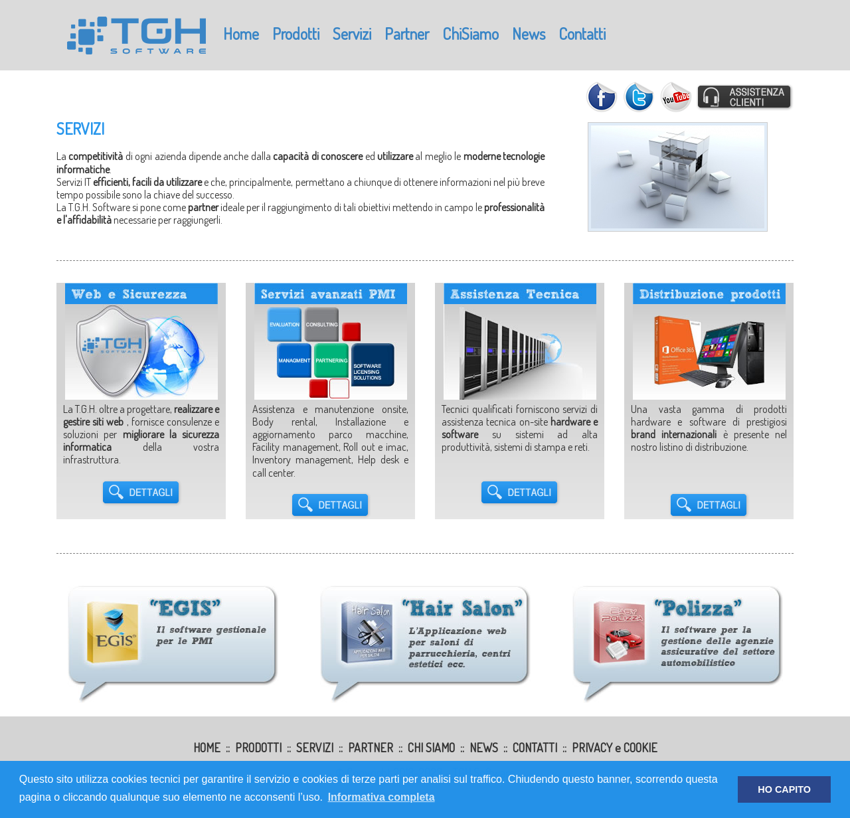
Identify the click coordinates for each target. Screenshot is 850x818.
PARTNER (370, 747)
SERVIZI (314, 747)
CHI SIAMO (431, 747)
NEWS (483, 747)
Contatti (582, 33)
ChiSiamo (470, 33)
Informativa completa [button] (381, 797)
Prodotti (295, 33)
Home (241, 33)
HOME (206, 747)
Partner (406, 33)
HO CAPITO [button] (784, 789)
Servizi (352, 33)
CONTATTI (535, 747)
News (528, 33)
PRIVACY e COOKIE (614, 747)
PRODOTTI (258, 747)
